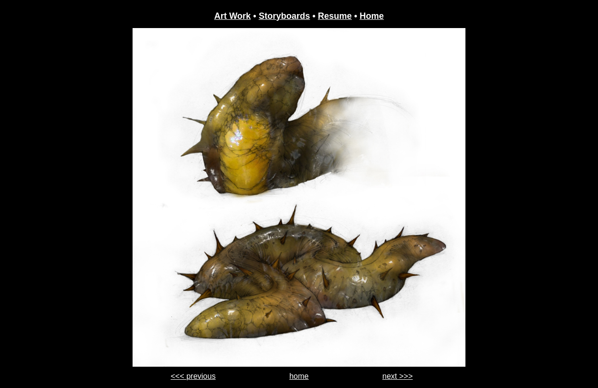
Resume (335, 16)
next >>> (397, 376)
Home (371, 16)
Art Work (232, 16)
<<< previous (193, 376)
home (299, 376)
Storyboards (284, 16)
